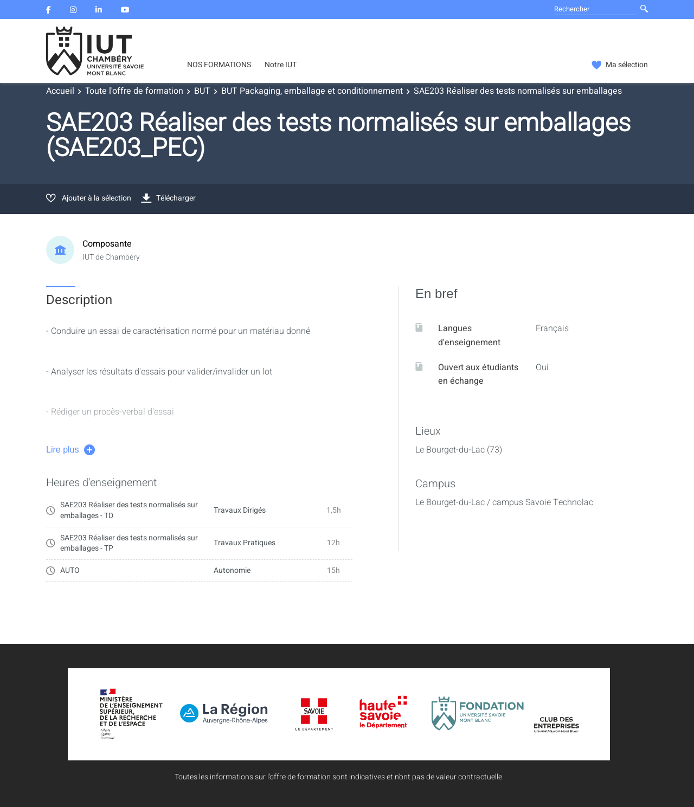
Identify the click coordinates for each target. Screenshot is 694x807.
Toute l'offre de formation (134, 91)
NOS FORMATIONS (219, 65)
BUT (202, 91)
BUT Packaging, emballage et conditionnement (312, 91)
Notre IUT (281, 65)
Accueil (60, 91)
